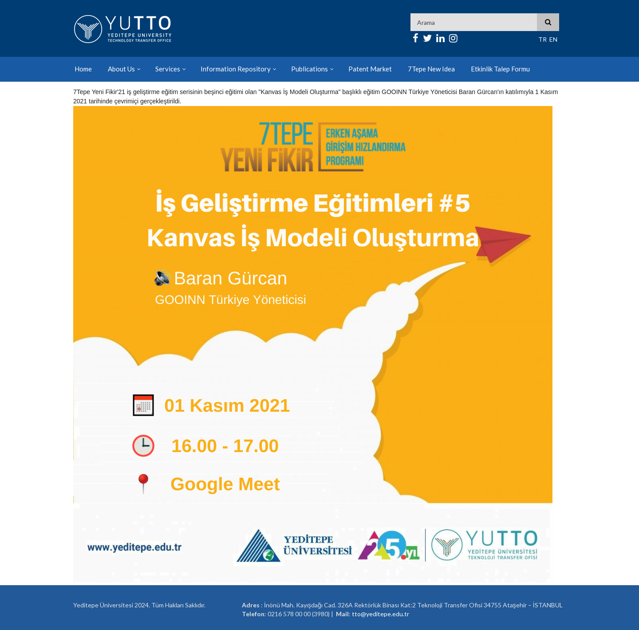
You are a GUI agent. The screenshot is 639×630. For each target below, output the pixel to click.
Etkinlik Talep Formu (500, 69)
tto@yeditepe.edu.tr (380, 614)
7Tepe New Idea (431, 69)
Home (83, 69)
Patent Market (370, 69)
